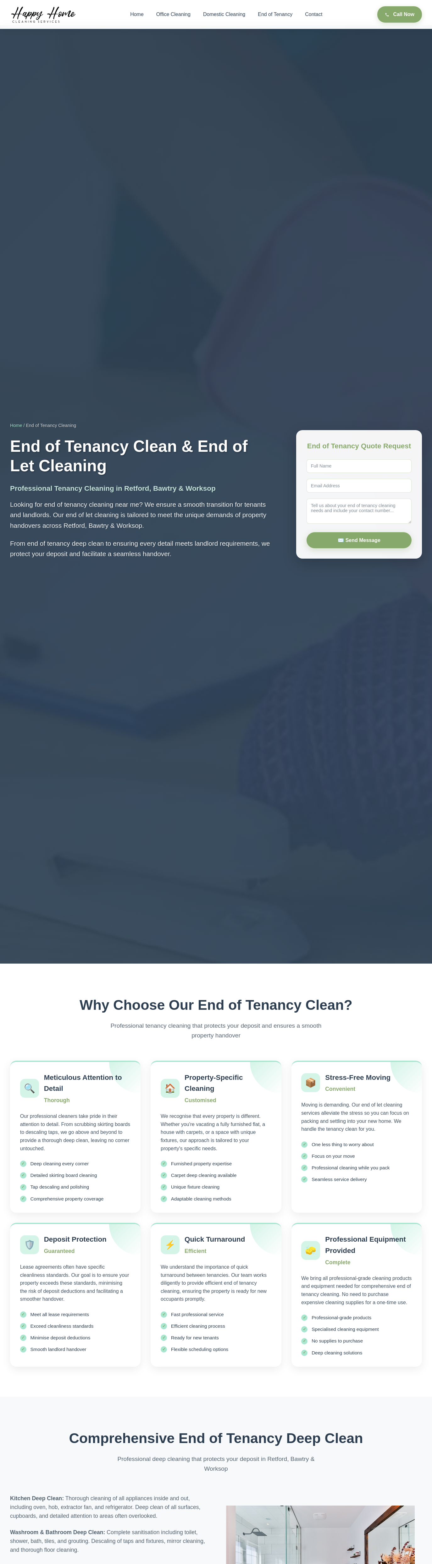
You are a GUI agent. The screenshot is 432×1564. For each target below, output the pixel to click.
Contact (313, 14)
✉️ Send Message (359, 540)
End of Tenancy (275, 14)
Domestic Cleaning (224, 14)
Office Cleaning (173, 14)
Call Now (399, 14)
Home (137, 14)
